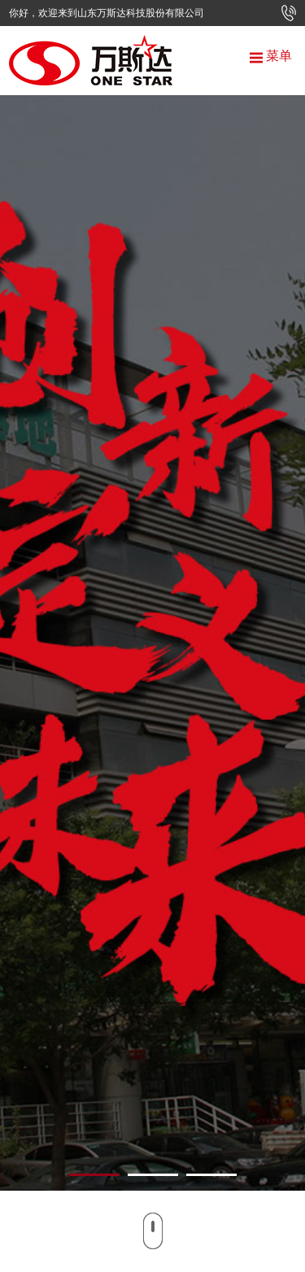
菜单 (271, 56)
